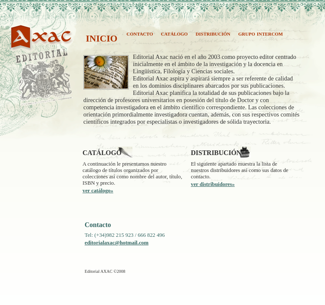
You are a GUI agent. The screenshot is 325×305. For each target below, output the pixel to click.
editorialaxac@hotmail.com (117, 243)
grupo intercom (260, 33)
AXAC (20, 45)
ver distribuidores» (213, 184)
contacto (140, 33)
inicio (102, 37)
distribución (213, 33)
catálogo (174, 33)
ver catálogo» (98, 191)
